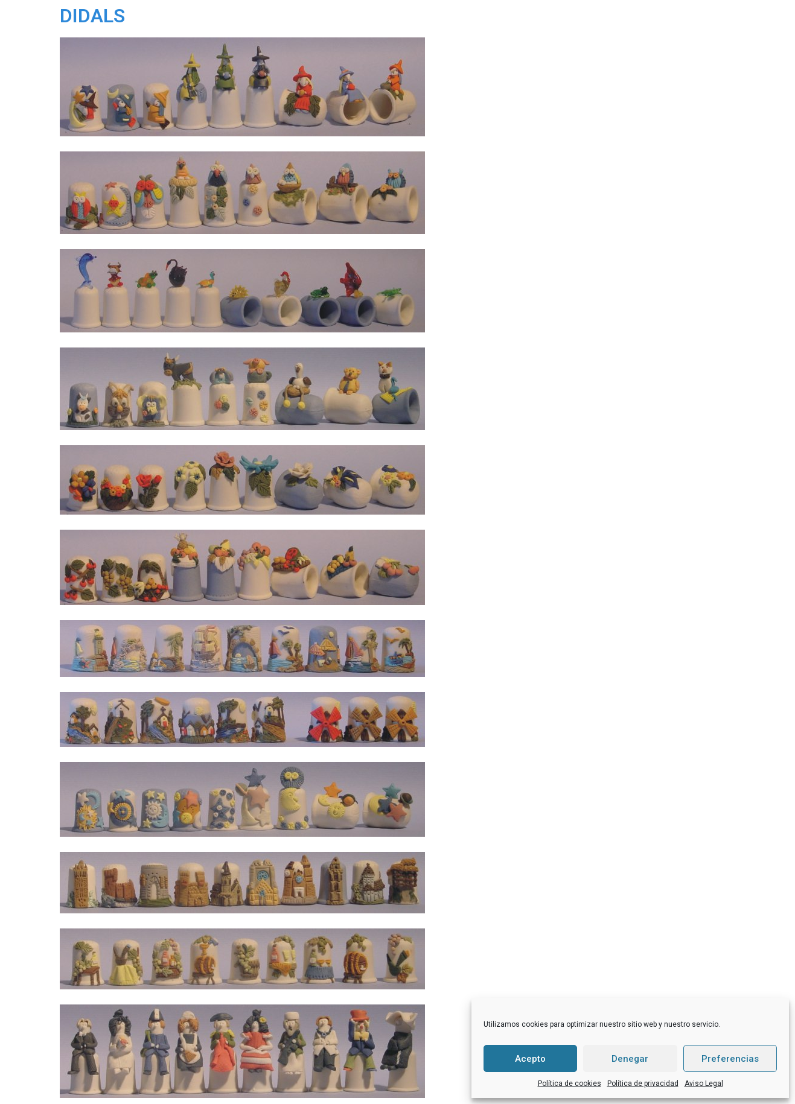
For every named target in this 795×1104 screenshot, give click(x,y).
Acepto (530, 1058)
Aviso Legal (704, 1083)
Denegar (629, 1058)
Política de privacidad (642, 1083)
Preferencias (730, 1058)
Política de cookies (569, 1083)
